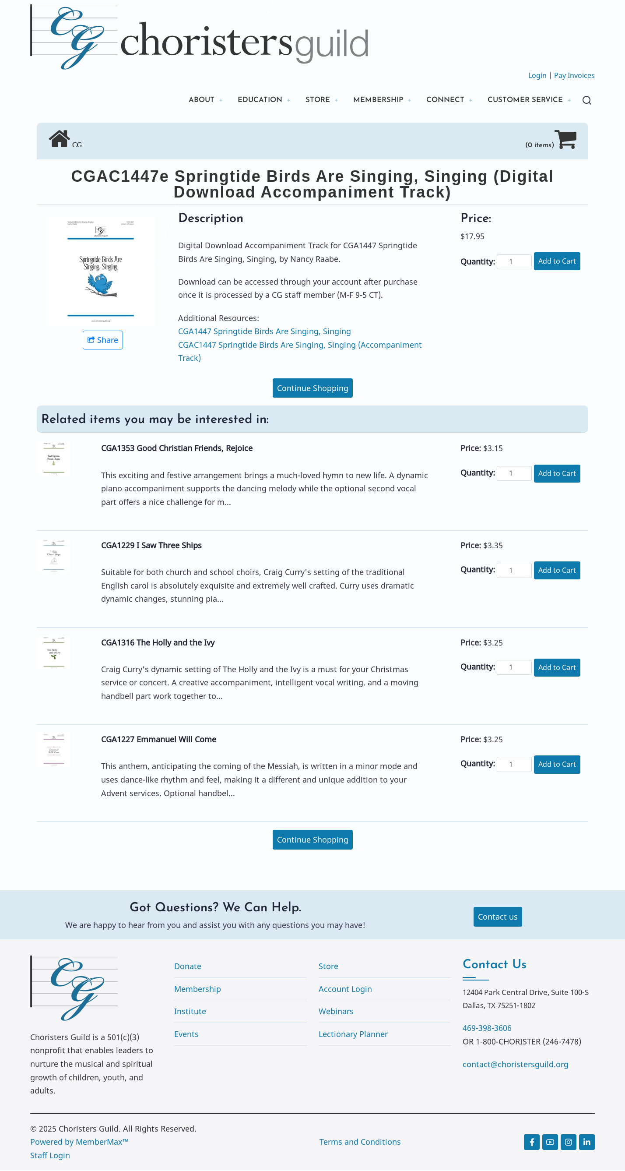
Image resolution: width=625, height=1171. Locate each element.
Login (537, 75)
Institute (190, 1012)
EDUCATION (242, 100)
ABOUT (180, 100)
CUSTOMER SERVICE (521, 100)
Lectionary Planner (353, 1035)
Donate (187, 967)
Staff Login (50, 1156)
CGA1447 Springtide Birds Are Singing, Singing (264, 332)
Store (328, 967)
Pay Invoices (574, 75)
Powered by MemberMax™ (79, 1143)
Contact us (498, 918)
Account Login (345, 989)
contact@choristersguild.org (516, 1065)
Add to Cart (557, 262)
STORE (303, 100)
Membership (197, 989)
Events (186, 1035)
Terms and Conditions (360, 1143)
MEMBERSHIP (366, 100)
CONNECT (437, 100)
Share (103, 341)
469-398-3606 (487, 1028)
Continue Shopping (312, 389)
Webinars (336, 1012)
